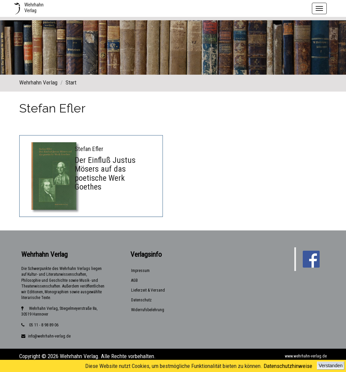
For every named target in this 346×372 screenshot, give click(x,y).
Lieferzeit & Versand (148, 290)
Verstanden (331, 365)
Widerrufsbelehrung (147, 309)
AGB (134, 280)
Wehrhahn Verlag (38, 82)
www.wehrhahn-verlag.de (306, 356)
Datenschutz (141, 300)
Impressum (140, 270)
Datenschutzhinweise (288, 366)
